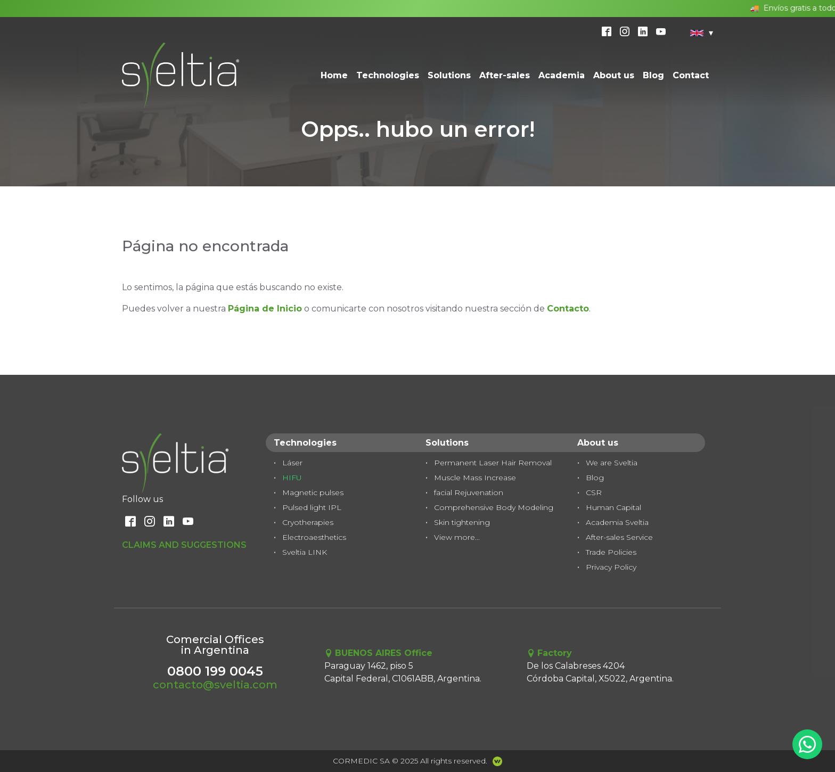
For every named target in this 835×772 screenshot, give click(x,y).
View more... (457, 537)
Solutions (449, 75)
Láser (292, 462)
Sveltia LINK (304, 552)
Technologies (387, 75)
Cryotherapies (307, 522)
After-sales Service (619, 537)
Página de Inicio (265, 308)
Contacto (568, 308)
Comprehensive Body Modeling (493, 507)
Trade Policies (611, 552)
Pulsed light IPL (311, 507)
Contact (691, 75)
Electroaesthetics (314, 537)
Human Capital (613, 507)
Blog (653, 75)
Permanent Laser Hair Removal (493, 462)
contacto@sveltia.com (215, 684)
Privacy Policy (611, 567)
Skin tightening (462, 522)
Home (334, 75)
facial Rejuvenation (468, 492)
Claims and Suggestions (184, 545)
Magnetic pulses (312, 492)
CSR (594, 492)
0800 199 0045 (215, 671)
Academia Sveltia (617, 522)
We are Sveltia (611, 462)
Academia (561, 75)
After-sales (504, 75)
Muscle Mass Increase (475, 477)
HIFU (292, 477)
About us (613, 75)
